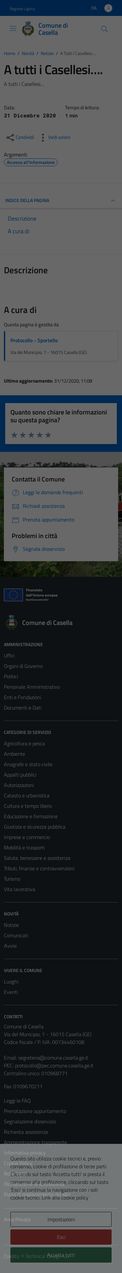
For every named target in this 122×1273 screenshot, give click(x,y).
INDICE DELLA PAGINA (61, 201)
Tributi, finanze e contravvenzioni (39, 868)
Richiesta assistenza (26, 1132)
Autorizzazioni (19, 785)
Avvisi (10, 946)
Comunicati (16, 935)
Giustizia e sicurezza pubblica (34, 827)
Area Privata (17, 1219)
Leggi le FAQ (17, 1100)
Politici (11, 676)
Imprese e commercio (27, 837)
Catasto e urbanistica (26, 795)
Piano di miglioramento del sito (37, 1194)
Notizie (11, 925)
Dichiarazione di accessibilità (34, 1184)
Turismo (12, 879)
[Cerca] (104, 29)
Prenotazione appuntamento (35, 1111)
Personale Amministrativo (32, 687)
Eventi (11, 992)
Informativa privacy (25, 1153)
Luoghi (11, 981)
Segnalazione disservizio (30, 1121)
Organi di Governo (23, 666)
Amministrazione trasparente (35, 1142)
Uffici (9, 655)
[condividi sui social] (19, 137)
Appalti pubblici (20, 775)
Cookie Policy (18, 1163)
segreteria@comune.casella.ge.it (53, 1058)
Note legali (15, 1173)
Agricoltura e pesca (24, 743)
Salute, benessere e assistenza (37, 858)
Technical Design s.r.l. (48, 1256)
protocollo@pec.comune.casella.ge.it (54, 1065)
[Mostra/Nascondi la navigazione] (13, 28)
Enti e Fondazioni (22, 697)
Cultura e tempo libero (28, 806)
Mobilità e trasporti (24, 847)
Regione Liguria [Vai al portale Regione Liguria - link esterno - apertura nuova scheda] (22, 9)
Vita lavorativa (19, 889)
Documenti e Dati (22, 707)
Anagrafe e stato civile (28, 764)
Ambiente (14, 754)
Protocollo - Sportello (34, 340)
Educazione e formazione (31, 816)
